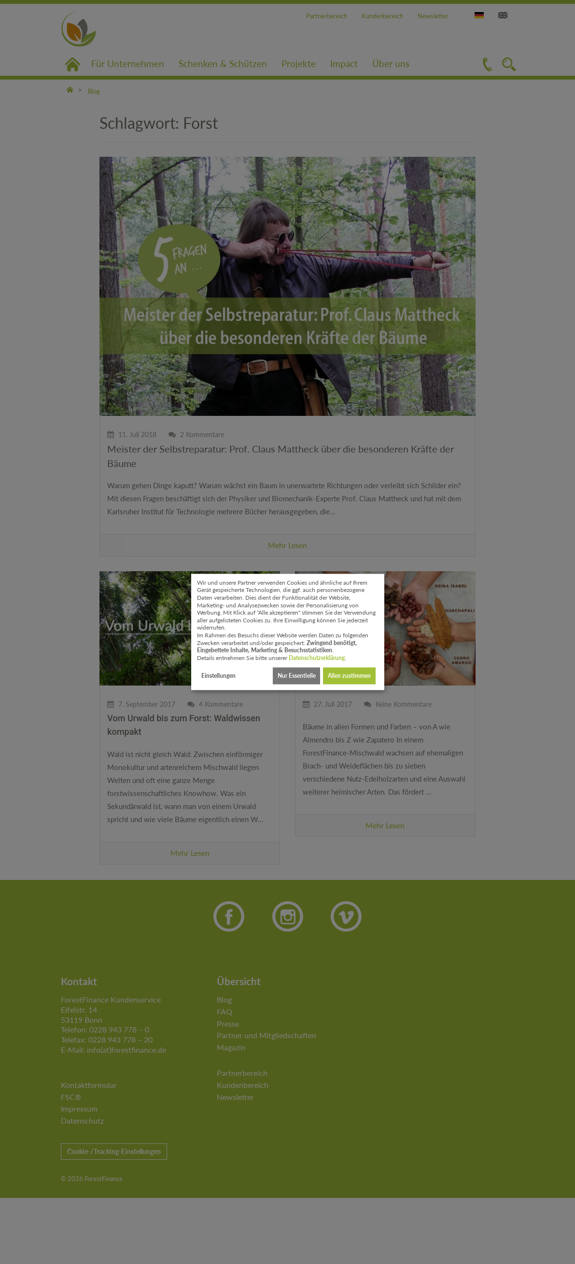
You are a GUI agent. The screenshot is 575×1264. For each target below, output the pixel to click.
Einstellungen (218, 675)
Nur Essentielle (297, 675)
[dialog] (287, 632)
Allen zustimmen (349, 675)
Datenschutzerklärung (317, 657)
